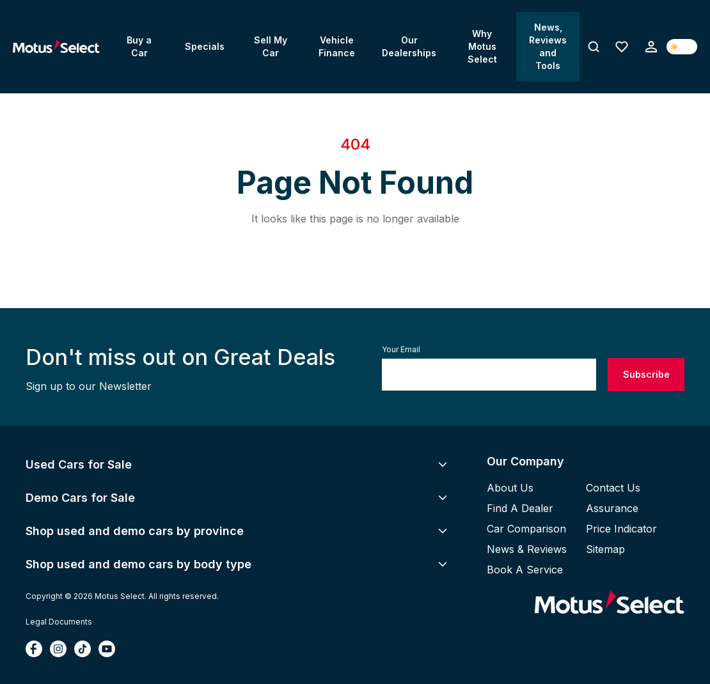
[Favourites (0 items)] (621, 46)
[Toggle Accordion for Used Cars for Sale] (442, 464)
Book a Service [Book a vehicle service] (525, 569)
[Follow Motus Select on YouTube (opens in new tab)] (107, 649)
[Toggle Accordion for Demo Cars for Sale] (442, 497)
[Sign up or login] (651, 46)
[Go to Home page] (56, 47)
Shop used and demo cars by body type (138, 564)
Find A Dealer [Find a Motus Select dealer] (520, 508)
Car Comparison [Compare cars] (526, 528)
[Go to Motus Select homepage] (609, 603)
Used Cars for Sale (79, 464)
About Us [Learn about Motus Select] (510, 487)
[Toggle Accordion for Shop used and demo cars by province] (442, 530)
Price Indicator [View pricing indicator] (621, 528)
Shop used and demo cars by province (135, 531)
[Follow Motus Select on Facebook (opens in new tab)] (34, 649)
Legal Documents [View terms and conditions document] (59, 621)
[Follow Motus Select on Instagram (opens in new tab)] (58, 649)
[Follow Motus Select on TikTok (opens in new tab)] (82, 649)
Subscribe (646, 374)
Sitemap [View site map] (605, 549)
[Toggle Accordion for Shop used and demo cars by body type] (442, 563)
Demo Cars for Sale (80, 497)
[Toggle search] (593, 46)
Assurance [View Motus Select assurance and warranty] (612, 508)
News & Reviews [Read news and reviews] (527, 549)
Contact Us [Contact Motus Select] (613, 487)
